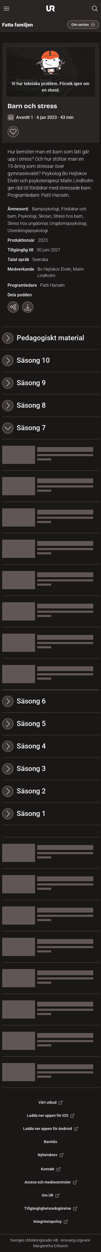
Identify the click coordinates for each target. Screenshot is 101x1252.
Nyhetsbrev (50, 1155)
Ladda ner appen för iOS (50, 1115)
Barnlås (50, 1142)
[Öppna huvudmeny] (6, 8)
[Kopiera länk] (13, 307)
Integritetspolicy (50, 1221)
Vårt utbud (50, 1102)
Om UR (50, 1195)
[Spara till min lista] (13, 131)
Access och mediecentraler (51, 1182)
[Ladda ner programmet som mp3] (27, 307)
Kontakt (50, 1169)
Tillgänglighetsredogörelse (50, 1208)
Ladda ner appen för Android (50, 1128)
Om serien (83, 24)
